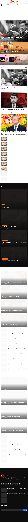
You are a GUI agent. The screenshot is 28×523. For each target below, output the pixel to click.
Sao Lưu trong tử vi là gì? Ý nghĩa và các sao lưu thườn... (16, 148)
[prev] (25, 4)
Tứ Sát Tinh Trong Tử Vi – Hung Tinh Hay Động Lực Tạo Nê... (16, 138)
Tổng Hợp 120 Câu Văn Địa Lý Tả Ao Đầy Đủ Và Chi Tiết (16, 344)
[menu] (1, 2)
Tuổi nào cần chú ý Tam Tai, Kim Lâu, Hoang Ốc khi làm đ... (13, 283)
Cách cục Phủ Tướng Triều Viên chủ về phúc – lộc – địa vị (16, 168)
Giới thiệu (25, 520)
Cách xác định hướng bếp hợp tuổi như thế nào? (15, 329)
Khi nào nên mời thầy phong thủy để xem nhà (10, 297)
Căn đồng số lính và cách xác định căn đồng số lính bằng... (17, 489)
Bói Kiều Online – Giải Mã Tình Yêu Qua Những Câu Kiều (12, 417)
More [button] (26, 67)
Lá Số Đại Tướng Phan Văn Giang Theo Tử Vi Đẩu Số (12, 87)
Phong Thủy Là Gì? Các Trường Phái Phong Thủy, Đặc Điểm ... (17, 369)
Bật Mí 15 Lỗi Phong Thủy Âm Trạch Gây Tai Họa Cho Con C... (17, 359)
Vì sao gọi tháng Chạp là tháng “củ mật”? (11, 207)
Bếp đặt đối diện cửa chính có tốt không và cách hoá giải (12, 326)
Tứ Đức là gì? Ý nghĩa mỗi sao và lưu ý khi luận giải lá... (16, 153)
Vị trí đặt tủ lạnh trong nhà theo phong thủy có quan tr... (12, 311)
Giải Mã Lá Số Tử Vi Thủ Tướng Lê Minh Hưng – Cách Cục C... (13, 110)
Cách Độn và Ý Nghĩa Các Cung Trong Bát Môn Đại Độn (16, 460)
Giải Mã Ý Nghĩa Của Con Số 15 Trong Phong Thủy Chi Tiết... (16, 354)
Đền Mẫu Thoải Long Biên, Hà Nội (9, 228)
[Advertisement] (14, 12)
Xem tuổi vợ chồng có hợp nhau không (13, 450)
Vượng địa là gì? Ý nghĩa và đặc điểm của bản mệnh (15, 158)
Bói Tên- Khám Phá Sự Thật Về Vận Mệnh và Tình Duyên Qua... (17, 435)
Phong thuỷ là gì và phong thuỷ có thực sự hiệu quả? (15, 339)
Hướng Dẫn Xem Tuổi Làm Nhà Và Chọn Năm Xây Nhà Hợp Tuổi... (16, 456)
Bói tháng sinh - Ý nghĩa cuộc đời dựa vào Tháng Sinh (12, 432)
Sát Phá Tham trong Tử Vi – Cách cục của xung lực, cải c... (16, 173)
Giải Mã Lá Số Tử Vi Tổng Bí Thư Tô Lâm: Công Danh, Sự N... (14, 133)
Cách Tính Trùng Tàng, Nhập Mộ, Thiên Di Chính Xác (15, 445)
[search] (27, 2)
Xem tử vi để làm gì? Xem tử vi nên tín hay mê (10, 51)
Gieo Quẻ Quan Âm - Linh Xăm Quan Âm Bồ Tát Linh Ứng (12, 403)
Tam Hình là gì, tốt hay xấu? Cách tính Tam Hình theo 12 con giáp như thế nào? (13, 4)
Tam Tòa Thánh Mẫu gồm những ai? (10, 262)
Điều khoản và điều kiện (11, 520)
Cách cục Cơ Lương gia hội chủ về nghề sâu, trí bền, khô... (16, 163)
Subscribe (25, 511)
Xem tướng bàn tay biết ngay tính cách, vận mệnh (15, 500)
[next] (26, 4)
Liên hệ (5, 520)
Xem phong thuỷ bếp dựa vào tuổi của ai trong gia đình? (16, 334)
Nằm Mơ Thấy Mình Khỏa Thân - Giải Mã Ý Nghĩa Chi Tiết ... (21, 62)
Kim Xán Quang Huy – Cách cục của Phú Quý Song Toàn (16, 178)
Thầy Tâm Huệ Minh (3, 40)
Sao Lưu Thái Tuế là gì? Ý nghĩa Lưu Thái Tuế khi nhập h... (16, 143)
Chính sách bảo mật (19, 520)
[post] (14, 31)
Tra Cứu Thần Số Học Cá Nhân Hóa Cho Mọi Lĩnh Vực (11, 389)
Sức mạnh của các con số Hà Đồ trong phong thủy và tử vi (16, 364)
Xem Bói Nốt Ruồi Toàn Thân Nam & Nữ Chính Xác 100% (16, 440)
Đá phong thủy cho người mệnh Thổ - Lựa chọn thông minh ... (17, 349)
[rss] (20, 485)
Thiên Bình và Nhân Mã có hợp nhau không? (6, 62)
